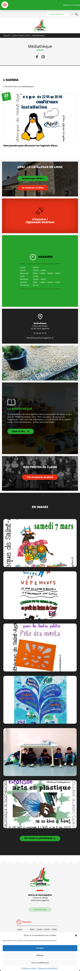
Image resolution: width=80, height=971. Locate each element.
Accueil (6, 35)
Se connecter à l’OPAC (32, 187)
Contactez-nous (40, 909)
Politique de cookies (29, 968)
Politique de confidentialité (47, 968)
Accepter (40, 948)
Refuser (40, 955)
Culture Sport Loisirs (21, 35)
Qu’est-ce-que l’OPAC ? (33, 178)
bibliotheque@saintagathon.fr (40, 338)
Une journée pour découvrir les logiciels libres (30, 145)
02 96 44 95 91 (57, 14)
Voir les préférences (40, 963)
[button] (76, 935)
